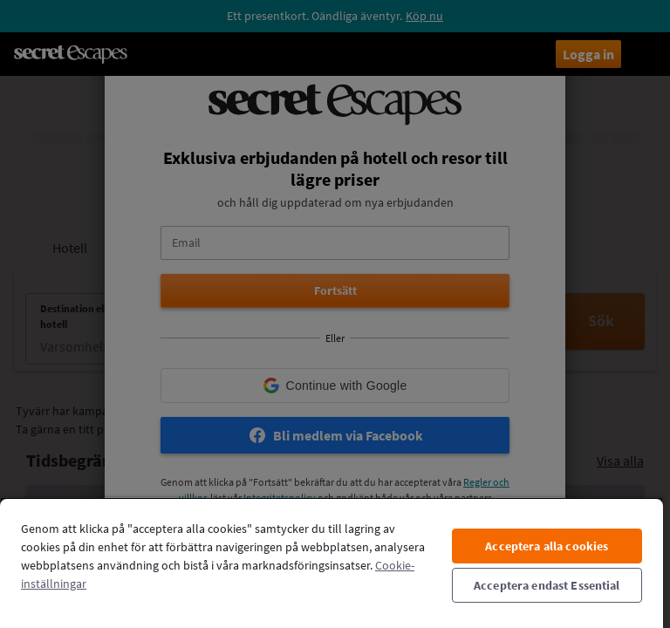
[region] (331, 562)
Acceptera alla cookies (546, 546)
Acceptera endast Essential (547, 585)
